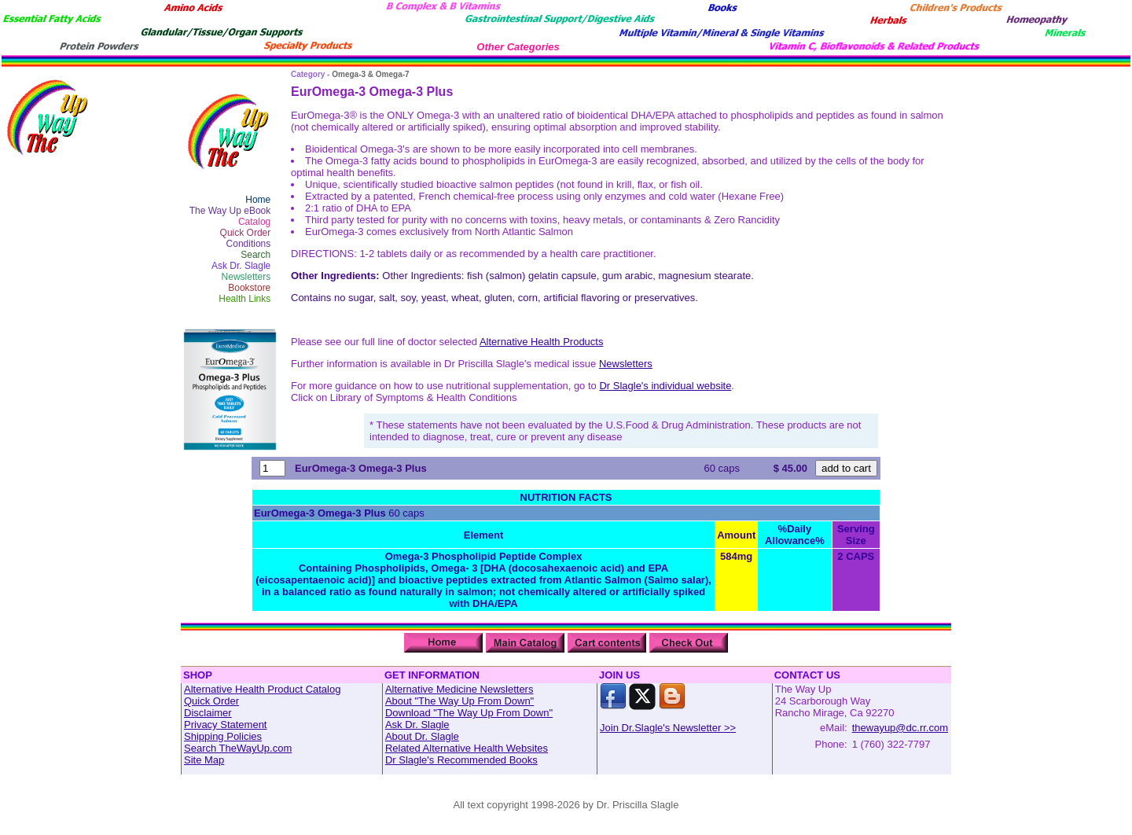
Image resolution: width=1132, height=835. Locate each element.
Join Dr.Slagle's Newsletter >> (668, 728)
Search (255, 254)
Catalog (254, 221)
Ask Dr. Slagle (240, 265)
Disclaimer (208, 713)
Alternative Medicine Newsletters (459, 689)
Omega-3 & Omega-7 (370, 74)
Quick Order (245, 232)
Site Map (204, 760)
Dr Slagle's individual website (665, 386)
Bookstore (249, 287)
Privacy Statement (225, 724)
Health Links (244, 298)
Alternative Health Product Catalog (262, 689)
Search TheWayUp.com (238, 748)
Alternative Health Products (542, 342)
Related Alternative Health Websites (466, 748)
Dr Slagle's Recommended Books (461, 760)
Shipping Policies (223, 736)
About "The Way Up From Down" (459, 701)
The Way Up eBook (230, 210)
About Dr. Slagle (422, 736)
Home (257, 199)
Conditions (248, 243)
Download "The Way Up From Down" (469, 713)
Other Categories (517, 47)
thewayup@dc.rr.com (900, 728)
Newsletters (246, 276)
